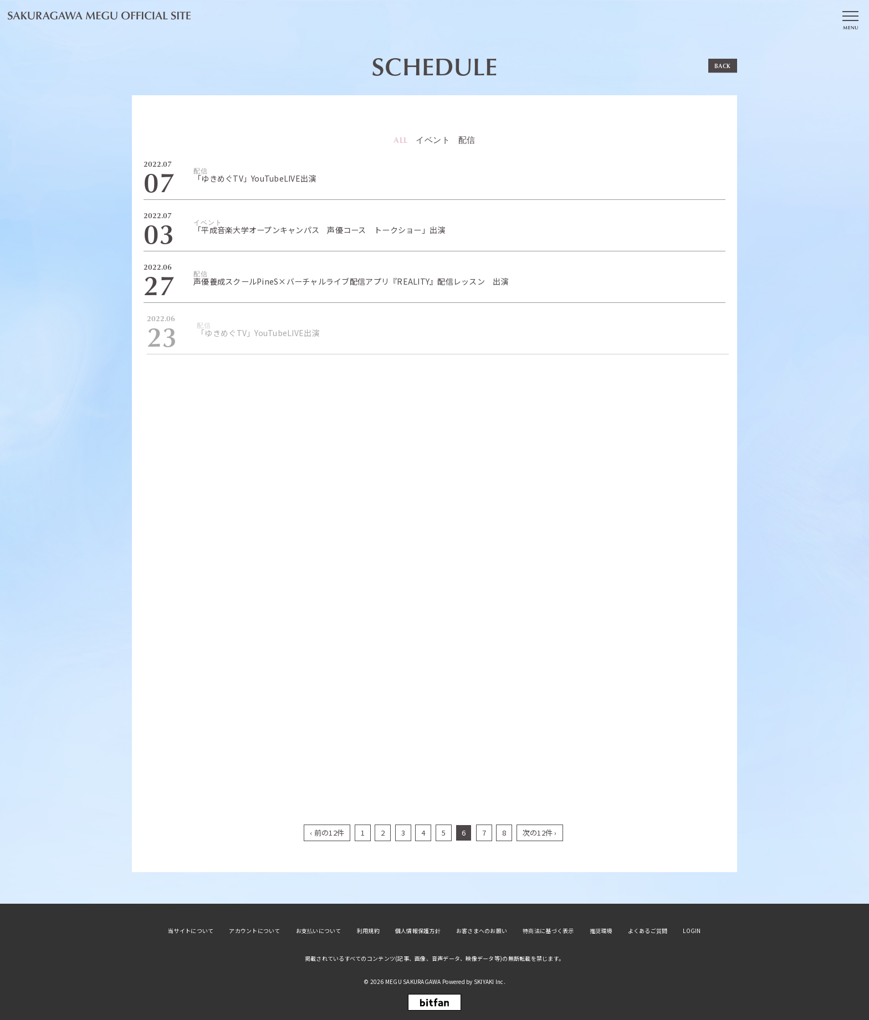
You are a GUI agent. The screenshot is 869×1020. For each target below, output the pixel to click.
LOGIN (692, 931)
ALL (400, 139)
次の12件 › (540, 832)
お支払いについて (318, 931)
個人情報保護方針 (418, 931)
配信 (467, 140)
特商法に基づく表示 (548, 931)
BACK (722, 65)
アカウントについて (254, 931)
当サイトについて (190, 931)
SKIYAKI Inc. (489, 981)
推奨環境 (601, 931)
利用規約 (368, 931)
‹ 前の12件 (327, 832)
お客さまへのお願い (481, 931)
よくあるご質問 (648, 931)
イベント (433, 140)
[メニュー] (850, 18)
